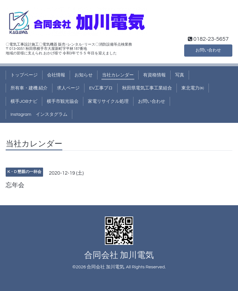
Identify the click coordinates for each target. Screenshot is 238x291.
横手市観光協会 (62, 101)
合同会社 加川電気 (119, 255)
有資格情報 (154, 75)
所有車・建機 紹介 (29, 88)
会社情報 (56, 75)
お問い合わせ (208, 50)
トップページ (24, 75)
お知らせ (84, 75)
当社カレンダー (118, 75)
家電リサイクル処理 (108, 101)
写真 (179, 75)
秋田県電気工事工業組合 (147, 88)
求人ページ (68, 88)
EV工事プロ (101, 88)
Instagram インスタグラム (38, 114)
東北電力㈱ (192, 88)
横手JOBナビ (23, 101)
